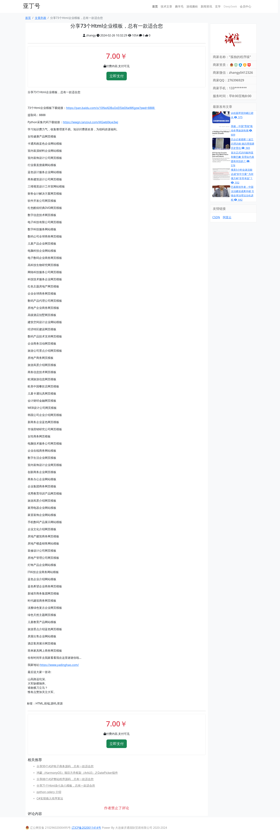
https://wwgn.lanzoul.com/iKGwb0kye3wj (90, 122)
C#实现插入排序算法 (50, 798)
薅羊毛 (179, 6)
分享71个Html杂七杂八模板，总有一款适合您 (66, 785)
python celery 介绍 (49, 792)
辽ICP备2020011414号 (86, 828)
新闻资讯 (206, 6)
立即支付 (116, 76)
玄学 (218, 6)
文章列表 (40, 18)
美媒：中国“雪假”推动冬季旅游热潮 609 (242, 130)
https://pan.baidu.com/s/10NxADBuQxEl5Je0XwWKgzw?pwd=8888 (110, 108)
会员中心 (245, 6)
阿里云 (227, 217)
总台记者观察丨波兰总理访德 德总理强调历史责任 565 (242, 144)
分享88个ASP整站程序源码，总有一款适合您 (65, 779)
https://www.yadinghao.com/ (59, 665)
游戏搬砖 (192, 6)
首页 (155, 6)
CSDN (216, 217)
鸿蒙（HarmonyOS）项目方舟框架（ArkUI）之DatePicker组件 (77, 773)
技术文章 (166, 6)
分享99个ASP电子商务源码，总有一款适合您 (65, 766)
